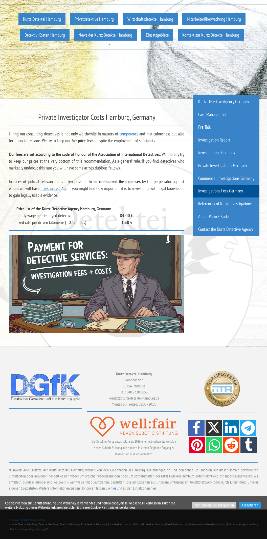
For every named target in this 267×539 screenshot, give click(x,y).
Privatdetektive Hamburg (94, 19)
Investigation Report (214, 140)
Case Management (212, 114)
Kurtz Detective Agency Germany (223, 101)
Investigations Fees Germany (220, 191)
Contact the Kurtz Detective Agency (225, 229)
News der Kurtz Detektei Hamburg (105, 35)
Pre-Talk (204, 127)
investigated (50, 188)
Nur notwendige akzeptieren (214, 504)
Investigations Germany (216, 152)
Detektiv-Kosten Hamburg (45, 35)
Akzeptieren (249, 504)
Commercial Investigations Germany (226, 178)
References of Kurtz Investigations (225, 204)
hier (113, 488)
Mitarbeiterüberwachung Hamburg (214, 19)
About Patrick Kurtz (213, 216)
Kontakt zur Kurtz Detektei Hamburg (210, 35)
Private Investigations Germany (222, 165)
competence (129, 134)
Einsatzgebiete (157, 35)
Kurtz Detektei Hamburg (42, 19)
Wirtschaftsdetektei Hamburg (150, 19)
